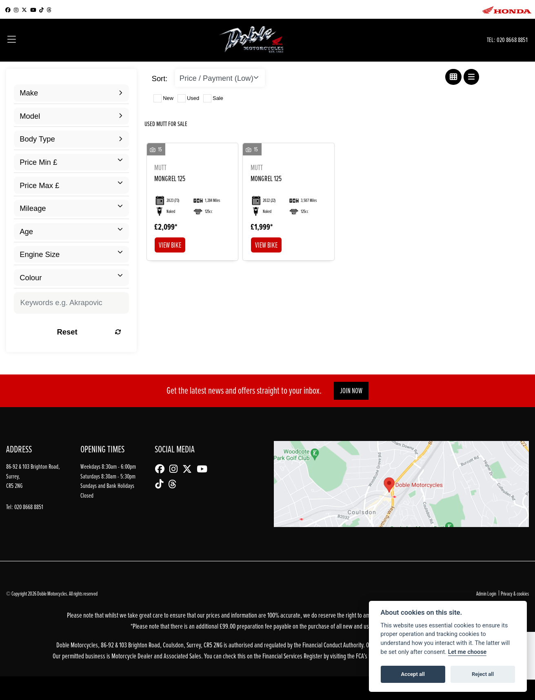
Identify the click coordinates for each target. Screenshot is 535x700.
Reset (89, 332)
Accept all (413, 674)
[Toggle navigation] (11, 40)
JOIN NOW (351, 390)
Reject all (483, 674)
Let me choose (467, 652)
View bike (170, 244)
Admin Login (486, 593)
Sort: (160, 78)
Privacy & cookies (515, 593)
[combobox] (71, 92)
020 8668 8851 (512, 40)
